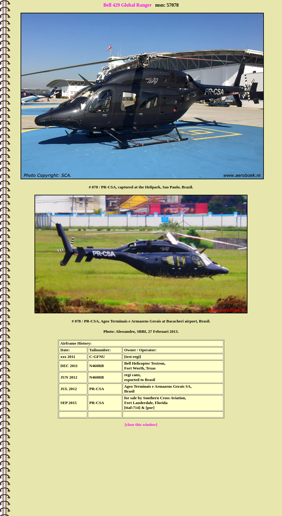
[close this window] (141, 424)
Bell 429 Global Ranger (127, 5)
